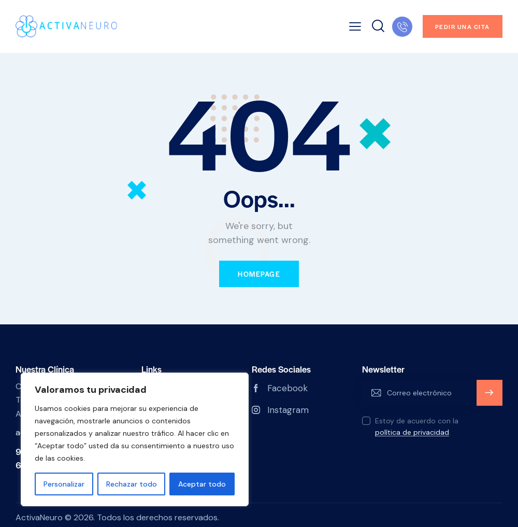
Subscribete (489, 397)
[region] (135, 439)
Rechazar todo (131, 484)
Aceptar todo (202, 484)
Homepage (259, 274)
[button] (355, 27)
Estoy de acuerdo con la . (416, 426)
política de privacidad (412, 432)
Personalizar (64, 484)
